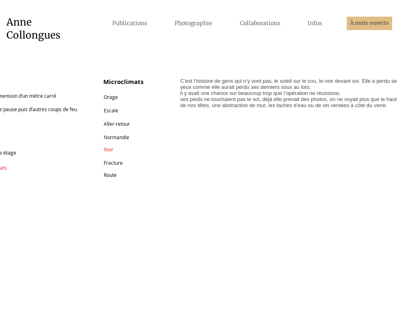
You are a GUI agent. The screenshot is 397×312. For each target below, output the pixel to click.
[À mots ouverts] (369, 23)
